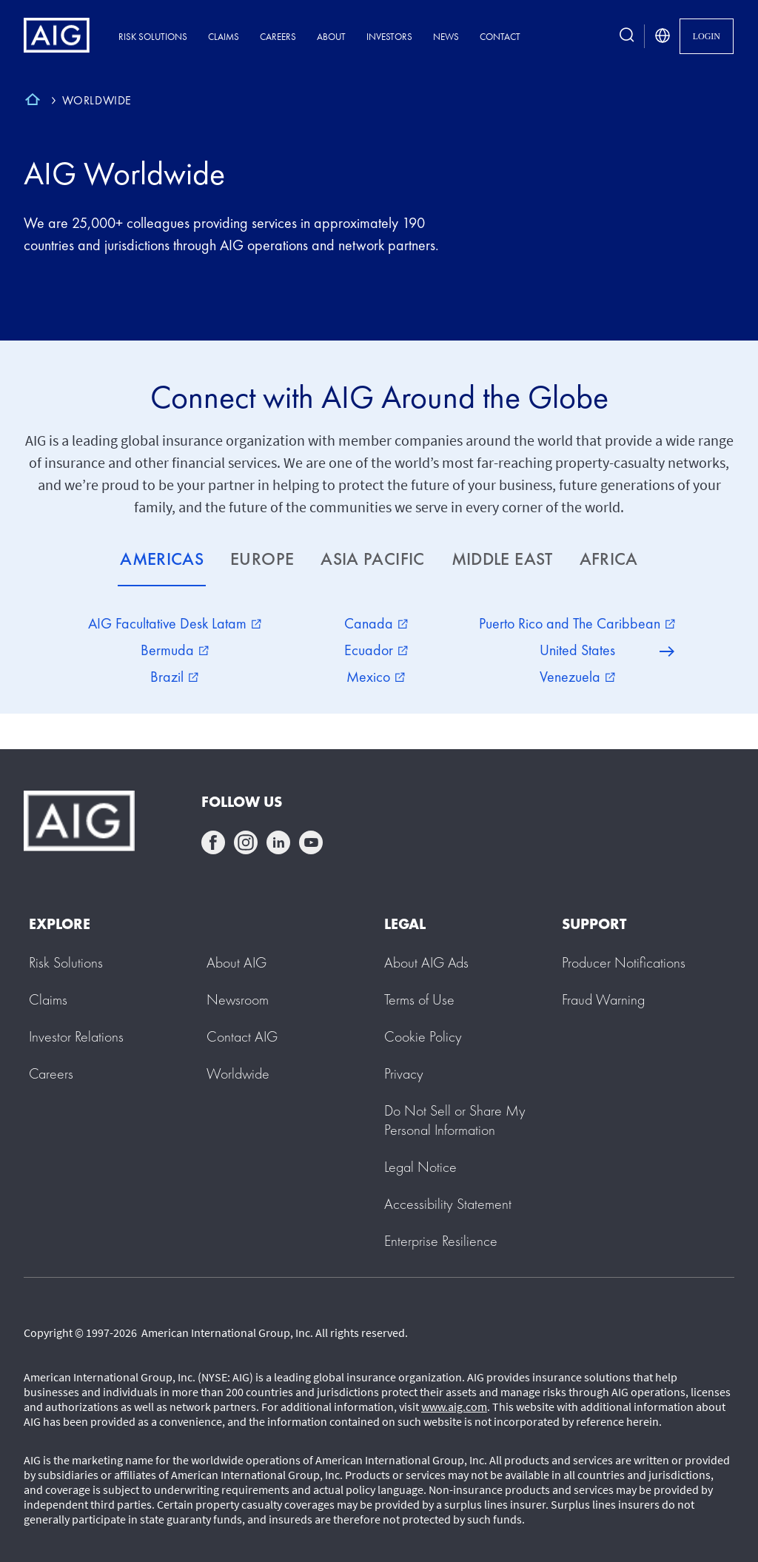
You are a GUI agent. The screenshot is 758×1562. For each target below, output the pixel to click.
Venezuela (577, 676)
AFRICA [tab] (609, 558)
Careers (278, 36)
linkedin (278, 842)
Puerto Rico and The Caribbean (577, 623)
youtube (311, 842)
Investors (389, 36)
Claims (223, 36)
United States (577, 650)
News (446, 36)
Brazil (174, 676)
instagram (246, 842)
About (331, 36)
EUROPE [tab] (262, 558)
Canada (376, 623)
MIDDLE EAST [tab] (502, 558)
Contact (500, 36)
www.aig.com (454, 1406)
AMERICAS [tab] (162, 558)
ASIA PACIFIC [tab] (372, 558)
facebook (213, 842)
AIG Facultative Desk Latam (174, 623)
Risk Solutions (152, 36)
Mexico (375, 676)
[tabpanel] (379, 650)
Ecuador (376, 650)
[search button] (627, 36)
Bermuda (175, 650)
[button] (455, 1120)
